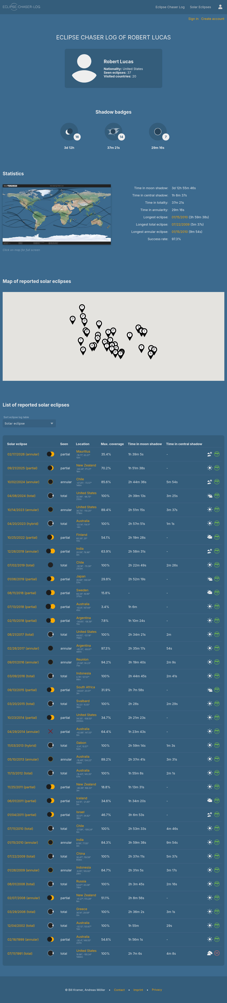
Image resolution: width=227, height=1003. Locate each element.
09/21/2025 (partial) (22, 468)
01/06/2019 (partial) (22, 579)
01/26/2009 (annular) (23, 870)
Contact (119, 990)
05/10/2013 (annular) (23, 759)
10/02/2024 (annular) (23, 482)
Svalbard (83, 701)
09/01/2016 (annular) (23, 662)
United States (86, 493)
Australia (82, 521)
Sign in (193, 19)
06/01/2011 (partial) (21, 801)
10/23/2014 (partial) (22, 718)
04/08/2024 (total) (21, 496)
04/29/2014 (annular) (23, 732)
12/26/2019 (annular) (23, 551)
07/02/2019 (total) (20, 565)
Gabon (81, 743)
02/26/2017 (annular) (23, 648)
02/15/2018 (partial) (22, 621)
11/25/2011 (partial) (21, 787)
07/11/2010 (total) (20, 829)
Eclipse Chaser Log (170, 7)
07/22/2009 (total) (21, 856)
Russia (81, 881)
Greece (81, 909)
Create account (212, 19)
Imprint (138, 990)
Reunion (82, 659)
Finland (81, 535)
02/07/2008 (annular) (23, 898)
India (80, 548)
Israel (80, 812)
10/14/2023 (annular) (23, 510)
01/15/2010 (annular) (22, 842)
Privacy (157, 989)
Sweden (82, 590)
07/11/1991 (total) (19, 953)
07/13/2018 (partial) (22, 607)
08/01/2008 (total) (21, 884)
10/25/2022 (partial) (22, 537)
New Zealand (86, 465)
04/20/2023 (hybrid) (22, 524)
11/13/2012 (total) (20, 773)
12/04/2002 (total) (21, 926)
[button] (84, 322)
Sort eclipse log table (16, 417)
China (80, 853)
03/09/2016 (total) (21, 676)
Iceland (81, 798)
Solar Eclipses (200, 7)
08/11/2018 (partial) (21, 593)
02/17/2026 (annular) (23, 454)
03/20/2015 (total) (21, 704)
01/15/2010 (180, 217)
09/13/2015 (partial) (22, 690)
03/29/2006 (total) (21, 912)
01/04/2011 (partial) (21, 815)
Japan (80, 576)
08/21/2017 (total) (20, 634)
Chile (80, 479)
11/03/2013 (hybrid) (21, 745)
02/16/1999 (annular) (23, 939)
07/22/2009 (181, 224)
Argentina (83, 618)
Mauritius (83, 451)
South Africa (85, 687)
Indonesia (83, 673)
